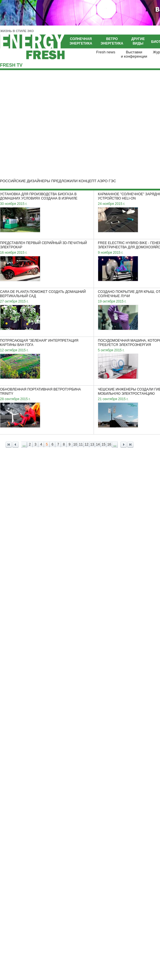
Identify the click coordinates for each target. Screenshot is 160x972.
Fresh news (105, 52)
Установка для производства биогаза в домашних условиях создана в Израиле (38, 196)
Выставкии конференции (134, 54)
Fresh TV (11, 65)
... (24, 444)
